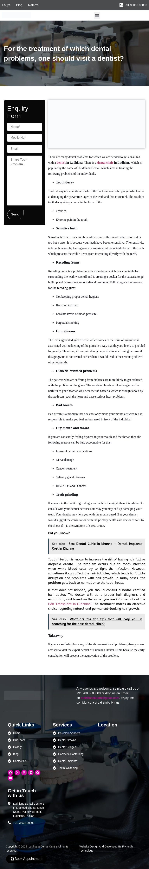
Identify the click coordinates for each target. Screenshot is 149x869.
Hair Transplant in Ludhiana (69, 604)
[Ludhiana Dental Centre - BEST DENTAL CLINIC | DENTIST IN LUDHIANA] (116, 749)
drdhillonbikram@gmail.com (100, 698)
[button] (97, 15)
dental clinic (105, 162)
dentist (61, 162)
